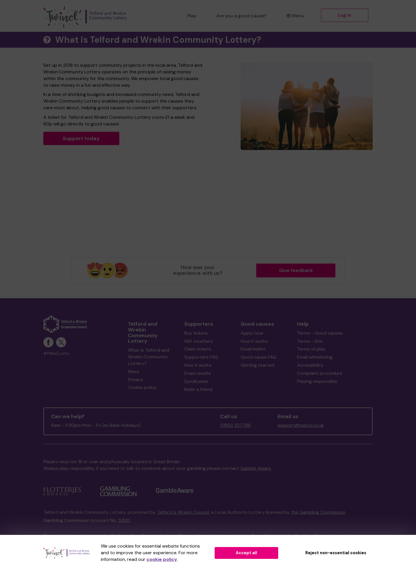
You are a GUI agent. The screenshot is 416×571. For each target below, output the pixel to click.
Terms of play (311, 349)
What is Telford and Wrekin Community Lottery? (148, 356)
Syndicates (196, 381)
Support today (81, 138)
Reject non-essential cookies (335, 552)
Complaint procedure (319, 373)
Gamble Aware (255, 468)
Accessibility (310, 365)
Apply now (252, 333)
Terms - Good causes (320, 333)
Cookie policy (142, 387)
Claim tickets (197, 349)
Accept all (246, 552)
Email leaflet (253, 349)
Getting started (257, 365)
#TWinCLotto (56, 353)
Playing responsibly (317, 381)
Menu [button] (295, 16)
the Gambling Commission (318, 512)
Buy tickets (196, 333)
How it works (197, 365)
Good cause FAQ (258, 357)
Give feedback (296, 270)
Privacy (135, 380)
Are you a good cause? (241, 16)
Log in (344, 15)
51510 (124, 520)
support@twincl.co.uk (301, 425)
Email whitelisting (315, 357)
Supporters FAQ (201, 357)
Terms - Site (310, 341)
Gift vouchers (198, 341)
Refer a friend (198, 389)
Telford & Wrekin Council (183, 512)
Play (191, 16)
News (133, 371)
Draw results (197, 373)
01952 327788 (235, 425)
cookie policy (161, 559)
